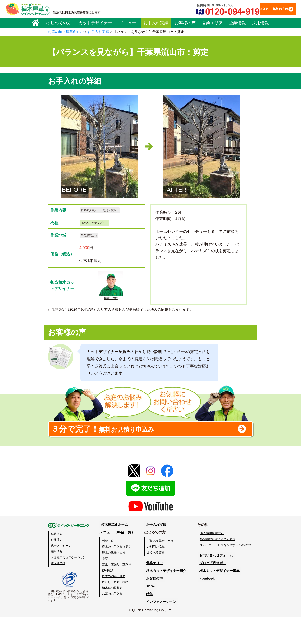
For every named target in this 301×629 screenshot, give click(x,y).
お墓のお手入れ (112, 605)
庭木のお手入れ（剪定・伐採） (106, 211)
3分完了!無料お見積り (266, 9)
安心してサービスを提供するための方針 (226, 556)
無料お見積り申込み (137, 438)
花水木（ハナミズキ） (98, 224)
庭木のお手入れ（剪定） (118, 558)
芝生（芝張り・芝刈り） (118, 576)
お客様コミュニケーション (68, 569)
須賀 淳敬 (110, 289)
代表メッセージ (61, 557)
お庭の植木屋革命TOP (66, 32)
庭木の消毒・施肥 (114, 587)
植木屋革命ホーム (114, 536)
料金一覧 (108, 552)
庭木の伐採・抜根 (114, 564)
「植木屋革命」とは (161, 552)
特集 (148, 606)
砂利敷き (108, 582)
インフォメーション (161, 613)
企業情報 (237, 22)
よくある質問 (156, 564)
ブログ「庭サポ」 (212, 575)
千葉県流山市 (91, 238)
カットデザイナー (95, 22)
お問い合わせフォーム (215, 567)
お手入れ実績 (155, 22)
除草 (105, 570)
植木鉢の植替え (112, 599)
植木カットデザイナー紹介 (166, 583)
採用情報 (260, 22)
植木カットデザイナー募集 (219, 583)
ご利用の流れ (156, 558)
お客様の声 (185, 22)
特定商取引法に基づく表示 (217, 550)
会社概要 (56, 545)
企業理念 (56, 551)
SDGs (150, 598)
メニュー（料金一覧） (117, 544)
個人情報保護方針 (212, 545)
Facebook (206, 590)
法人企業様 (58, 575)
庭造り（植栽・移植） (117, 593)
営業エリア (212, 22)
